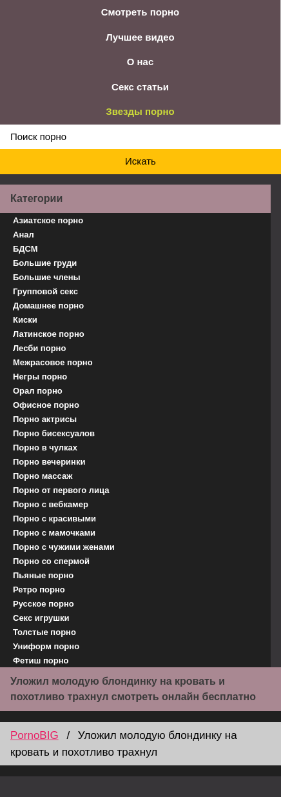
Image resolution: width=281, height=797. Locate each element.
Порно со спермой (51, 561)
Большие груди (45, 263)
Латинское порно (48, 334)
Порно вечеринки (49, 462)
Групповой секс (45, 291)
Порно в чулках (45, 447)
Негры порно (40, 376)
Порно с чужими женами (64, 547)
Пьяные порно (43, 575)
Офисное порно (46, 405)
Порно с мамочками (54, 533)
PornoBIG (34, 735)
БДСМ (25, 249)
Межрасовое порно (53, 362)
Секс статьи (140, 86)
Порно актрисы (45, 419)
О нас (140, 61)
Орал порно (38, 391)
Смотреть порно (140, 11)
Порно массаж (42, 476)
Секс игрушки (41, 618)
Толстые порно (44, 632)
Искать (140, 161)
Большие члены (47, 277)
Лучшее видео (140, 37)
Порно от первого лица (61, 490)
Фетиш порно (41, 660)
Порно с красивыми (54, 518)
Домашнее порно (48, 305)
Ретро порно (39, 589)
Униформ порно (46, 646)
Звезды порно (140, 111)
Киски (25, 320)
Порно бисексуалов (54, 433)
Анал (23, 234)
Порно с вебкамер (50, 504)
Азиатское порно (48, 220)
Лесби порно (39, 348)
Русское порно (43, 604)
